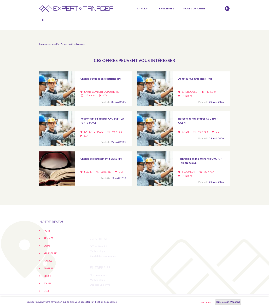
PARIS (47, 247)
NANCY (48, 277)
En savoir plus (126, 301)
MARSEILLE (50, 270)
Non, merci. (207, 302)
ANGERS (49, 285)
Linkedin (227, 8)
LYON (47, 262)
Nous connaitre (194, 8)
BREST (47, 293)
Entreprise (166, 8)
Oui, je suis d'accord (228, 302)
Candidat (143, 8)
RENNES (48, 255)
